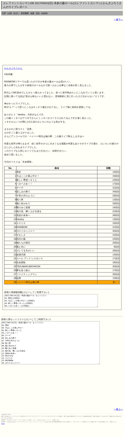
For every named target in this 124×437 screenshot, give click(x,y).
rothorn (3, 434)
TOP (4, 13)
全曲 (32, 13)
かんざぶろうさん (13, 68)
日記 (38, 13)
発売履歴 (25, 13)
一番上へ (118, 420)
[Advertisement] (62, 44)
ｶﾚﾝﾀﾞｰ (16, 13)
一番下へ (118, 19)
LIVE (9, 13)
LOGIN (44, 13)
